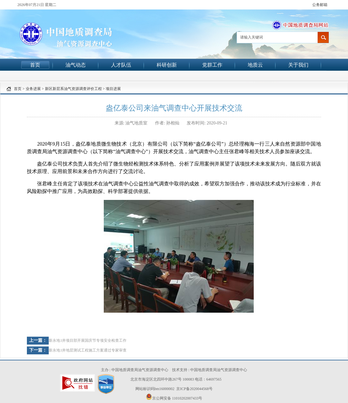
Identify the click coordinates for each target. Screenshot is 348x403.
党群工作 (212, 65)
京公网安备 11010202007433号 (174, 397)
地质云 (255, 65)
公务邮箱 (319, 5)
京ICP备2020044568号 (194, 389)
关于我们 (298, 65)
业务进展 (33, 89)
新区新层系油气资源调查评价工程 (73, 89)
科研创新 (167, 65)
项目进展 (113, 89)
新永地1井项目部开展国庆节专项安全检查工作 (88, 340)
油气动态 (75, 65)
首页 (35, 65)
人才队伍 (121, 65)
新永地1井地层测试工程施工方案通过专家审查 (88, 350)
